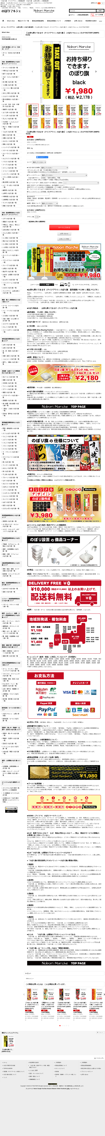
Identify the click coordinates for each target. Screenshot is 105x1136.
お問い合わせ (64, 233)
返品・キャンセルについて (36, 1073)
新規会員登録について (61, 1065)
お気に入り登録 (64, 239)
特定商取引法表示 (34, 1062)
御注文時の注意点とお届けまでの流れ (91, 1068)
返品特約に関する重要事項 (37, 221)
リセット (101, 1032)
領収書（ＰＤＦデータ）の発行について (13, 1071)
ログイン (72, 14)
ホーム (5, 1062)
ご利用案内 (84, 1062)
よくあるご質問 (33, 1070)
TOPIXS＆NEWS (7, 1068)
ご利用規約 (58, 1062)
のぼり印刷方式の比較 (9, 1065)
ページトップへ (100, 1058)
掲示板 (57, 1071)
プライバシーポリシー (87, 1071)
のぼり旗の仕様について (9, 1074)
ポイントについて (60, 1068)
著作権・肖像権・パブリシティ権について (65, 1075)
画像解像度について (34, 1079)
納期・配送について (34, 1076)
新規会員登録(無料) (83, 14)
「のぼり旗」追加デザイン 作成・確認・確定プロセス (40, 1066)
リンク (5, 1077)
